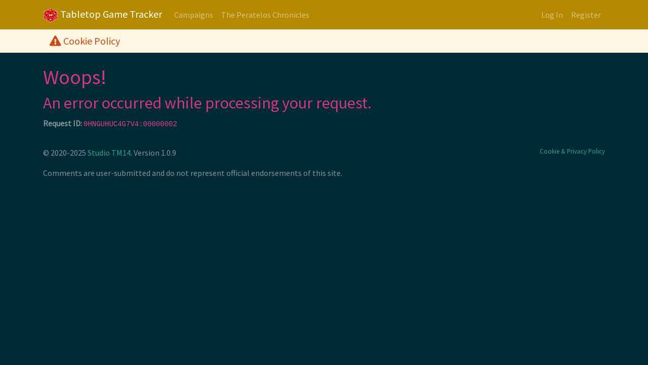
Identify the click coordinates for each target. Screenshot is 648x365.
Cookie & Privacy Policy (572, 151)
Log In (552, 15)
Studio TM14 (109, 153)
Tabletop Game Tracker (102, 15)
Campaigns (193, 15)
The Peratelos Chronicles (265, 15)
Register (586, 15)
